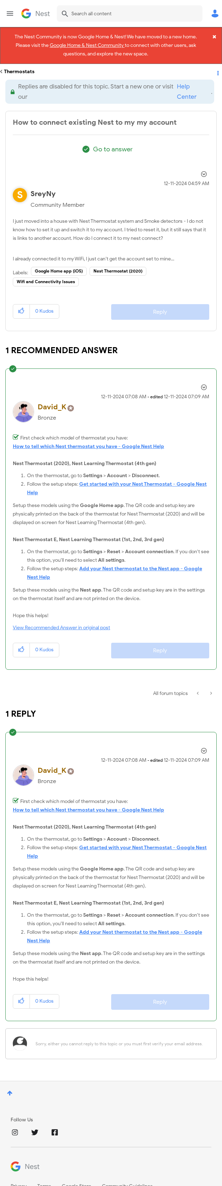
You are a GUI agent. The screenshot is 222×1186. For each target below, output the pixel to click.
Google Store (76, 1176)
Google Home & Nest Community (87, 44)
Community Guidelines (127, 1176)
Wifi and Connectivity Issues (46, 271)
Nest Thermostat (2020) (117, 261)
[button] (21, 301)
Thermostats (19, 62)
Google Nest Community (35, 13)
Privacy (19, 1176)
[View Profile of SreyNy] (43, 183)
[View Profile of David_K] (52, 397)
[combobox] (129, 13)
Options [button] (217, 61)
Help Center (186, 82)
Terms (44, 1176)
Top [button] (10, 1083)
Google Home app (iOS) (59, 261)
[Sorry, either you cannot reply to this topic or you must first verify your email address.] (120, 1033)
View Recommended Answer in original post (61, 618)
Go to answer (113, 139)
